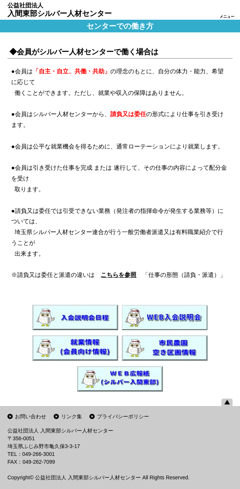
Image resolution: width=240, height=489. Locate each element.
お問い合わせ (30, 416)
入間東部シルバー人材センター (59, 9)
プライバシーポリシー (123, 416)
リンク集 (71, 416)
